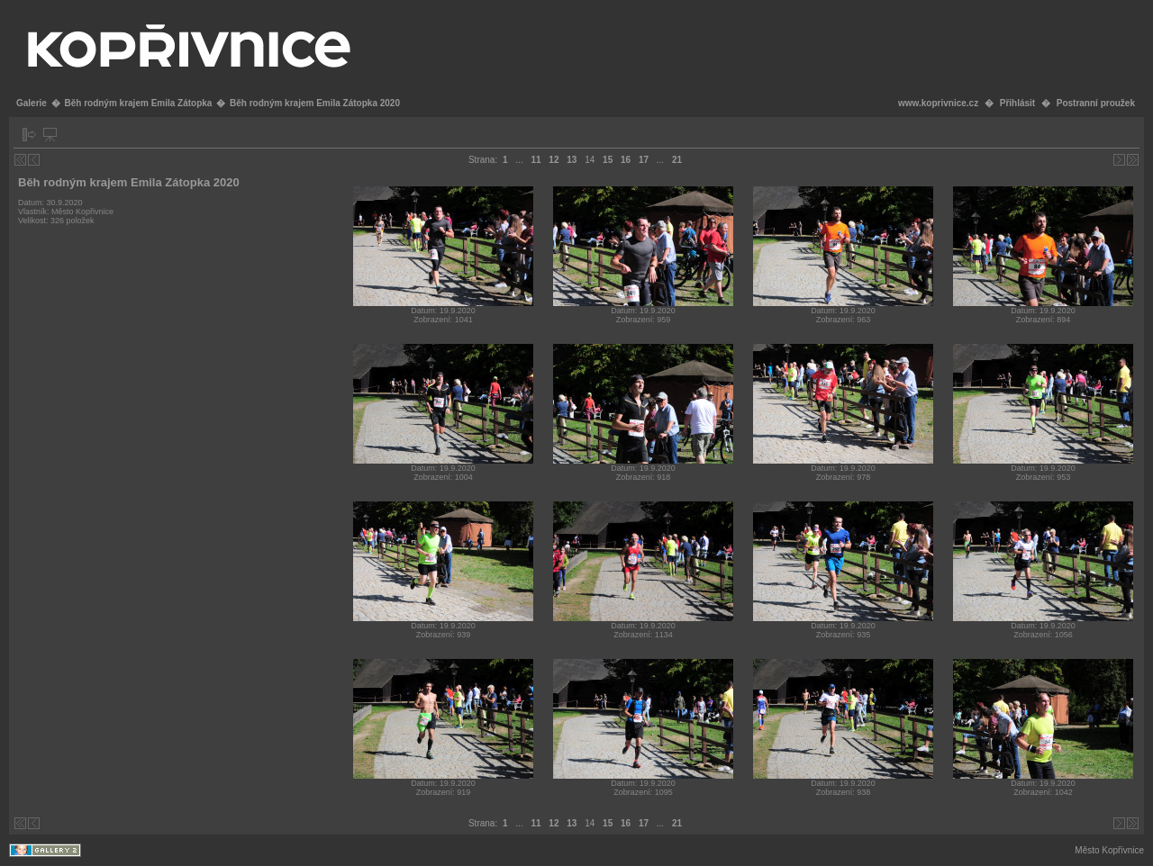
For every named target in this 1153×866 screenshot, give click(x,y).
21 (677, 160)
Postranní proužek (1096, 103)
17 (644, 160)
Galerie (31, 103)
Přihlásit (1017, 103)
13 (571, 160)
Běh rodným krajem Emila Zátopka (138, 103)
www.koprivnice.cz (938, 103)
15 (608, 160)
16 (626, 160)
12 (553, 160)
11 (535, 160)
